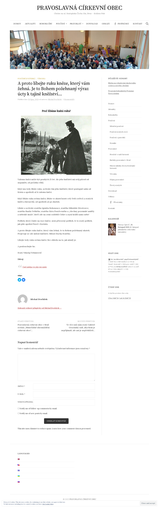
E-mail (21, 394)
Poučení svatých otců (119, 132)
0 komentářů (69, 99)
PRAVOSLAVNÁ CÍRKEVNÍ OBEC (79, 8)
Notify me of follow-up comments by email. (38, 408)
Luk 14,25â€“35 (125, 298)
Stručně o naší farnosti (119, 154)
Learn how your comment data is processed (71, 428)
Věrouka (41, 79)
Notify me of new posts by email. (34, 413)
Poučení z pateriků (26, 79)
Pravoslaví (75, 23)
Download (92, 23)
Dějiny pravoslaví (117, 179)
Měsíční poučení (116, 126)
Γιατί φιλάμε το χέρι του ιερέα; (35, 267)
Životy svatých (116, 185)
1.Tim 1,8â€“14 (113, 298)
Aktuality (30, 23)
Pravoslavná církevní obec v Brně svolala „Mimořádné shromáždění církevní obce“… (34, 327)
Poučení (60, 23)
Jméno (21, 386)
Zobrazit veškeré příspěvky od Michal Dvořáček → (40, 308)
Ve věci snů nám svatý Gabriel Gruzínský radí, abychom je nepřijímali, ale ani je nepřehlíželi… (78, 327)
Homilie (113, 143)
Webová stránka (25, 402)
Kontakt (137, 23)
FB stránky (123, 23)
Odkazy (106, 23)
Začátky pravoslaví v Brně (120, 160)
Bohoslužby (46, 23)
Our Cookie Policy (48, 504)
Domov (17, 23)
